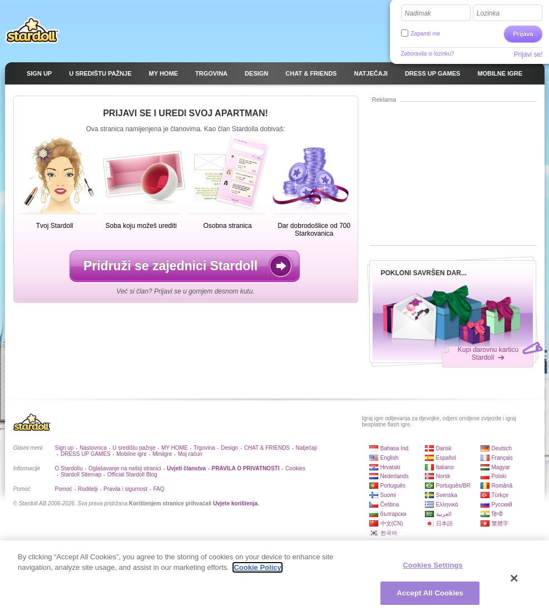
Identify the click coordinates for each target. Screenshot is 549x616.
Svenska (446, 495)
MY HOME (174, 448)
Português (393, 486)
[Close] (514, 582)
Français (502, 458)
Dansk (444, 448)
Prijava (523, 34)
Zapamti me (426, 34)
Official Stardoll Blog (132, 474)
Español (446, 458)
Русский (502, 504)
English (389, 458)
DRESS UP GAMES (86, 454)
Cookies (295, 468)
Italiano (445, 467)
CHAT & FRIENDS (267, 448)
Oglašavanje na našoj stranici (124, 468)
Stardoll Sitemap (81, 474)
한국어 (388, 533)
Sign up (64, 448)
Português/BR (453, 486)
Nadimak (418, 13)
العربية (444, 514)
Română (502, 486)
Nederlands (394, 476)
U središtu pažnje (133, 448)
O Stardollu (69, 468)
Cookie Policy (257, 571)
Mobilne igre (131, 454)
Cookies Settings (433, 568)
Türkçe (500, 495)
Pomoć (63, 489)
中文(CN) (391, 523)
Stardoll (32, 30)
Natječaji (306, 448)
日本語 (444, 523)
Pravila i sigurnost (125, 489)
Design (229, 448)
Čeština (389, 504)
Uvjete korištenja (235, 503)
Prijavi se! (527, 54)
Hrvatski (390, 467)
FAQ (158, 489)
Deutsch (502, 448)
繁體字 (500, 523)
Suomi (388, 495)
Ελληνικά (447, 504)
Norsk (443, 476)
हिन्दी (497, 514)
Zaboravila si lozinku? (427, 54)
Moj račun (190, 454)
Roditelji (88, 489)
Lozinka (488, 13)
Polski (499, 476)
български (393, 514)
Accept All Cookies (430, 597)
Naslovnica (93, 448)
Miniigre (162, 454)
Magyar (501, 467)
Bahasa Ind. (395, 448)
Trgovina (204, 448)
